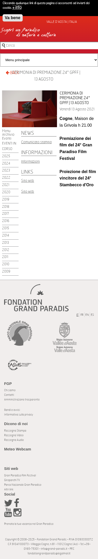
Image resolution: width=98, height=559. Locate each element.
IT (77, 314)
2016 (5, 221)
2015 (5, 228)
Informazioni (30, 161)
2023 (6, 170)
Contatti (9, 394)
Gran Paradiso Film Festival (20, 475)
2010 (5, 264)
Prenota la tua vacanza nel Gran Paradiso (28, 523)
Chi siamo (9, 390)
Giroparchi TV (12, 480)
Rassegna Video (13, 435)
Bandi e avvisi (12, 409)
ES (92, 314)
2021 (5, 185)
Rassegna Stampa (15, 430)
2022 (6, 178)
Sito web (27, 181)
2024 (6, 163)
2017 (5, 214)
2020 (6, 192)
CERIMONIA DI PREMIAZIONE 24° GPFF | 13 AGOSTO (46, 75)
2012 (5, 250)
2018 (5, 207)
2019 (5, 199)
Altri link (8, 489)
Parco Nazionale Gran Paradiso (22, 484)
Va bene (12, 17)
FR (82, 314)
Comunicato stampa (36, 142)
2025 (6, 156)
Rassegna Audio (14, 440)
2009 (6, 271)
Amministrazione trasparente (22, 399)
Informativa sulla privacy (18, 414)
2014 (5, 235)
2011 (5, 257)
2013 (5, 243)
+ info (17, 6)
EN (87, 314)
